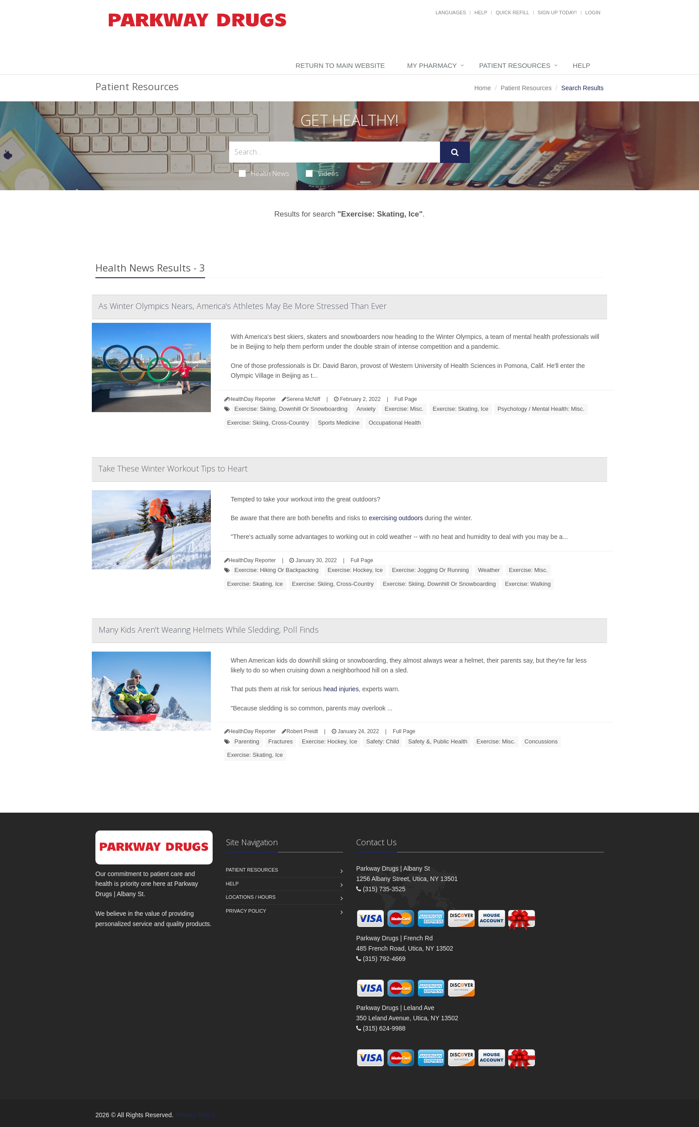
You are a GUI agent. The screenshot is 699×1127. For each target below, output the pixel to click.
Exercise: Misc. (404, 408)
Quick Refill (512, 12)
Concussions (541, 741)
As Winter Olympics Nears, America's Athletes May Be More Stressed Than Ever (243, 306)
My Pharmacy (431, 65)
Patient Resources (515, 65)
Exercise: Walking (528, 583)
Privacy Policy (246, 911)
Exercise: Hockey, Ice (355, 570)
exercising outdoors (396, 518)
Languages (451, 12)
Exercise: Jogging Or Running (430, 570)
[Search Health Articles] (334, 152)
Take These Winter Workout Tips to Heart (173, 468)
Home (482, 88)
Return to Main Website (340, 65)
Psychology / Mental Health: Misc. (541, 408)
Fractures (280, 741)
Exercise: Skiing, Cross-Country (268, 422)
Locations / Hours (251, 897)
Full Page (406, 399)
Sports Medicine (338, 422)
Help (480, 12)
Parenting (246, 741)
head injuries (340, 689)
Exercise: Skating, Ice (461, 408)
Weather (489, 570)
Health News (264, 173)
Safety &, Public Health (438, 741)
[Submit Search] (455, 152)
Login (592, 12)
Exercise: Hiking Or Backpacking (276, 570)
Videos (322, 173)
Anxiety (366, 408)
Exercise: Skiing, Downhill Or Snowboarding (291, 408)
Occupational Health (395, 422)
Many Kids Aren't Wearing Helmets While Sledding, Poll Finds (209, 629)
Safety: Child (382, 741)
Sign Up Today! (557, 12)
